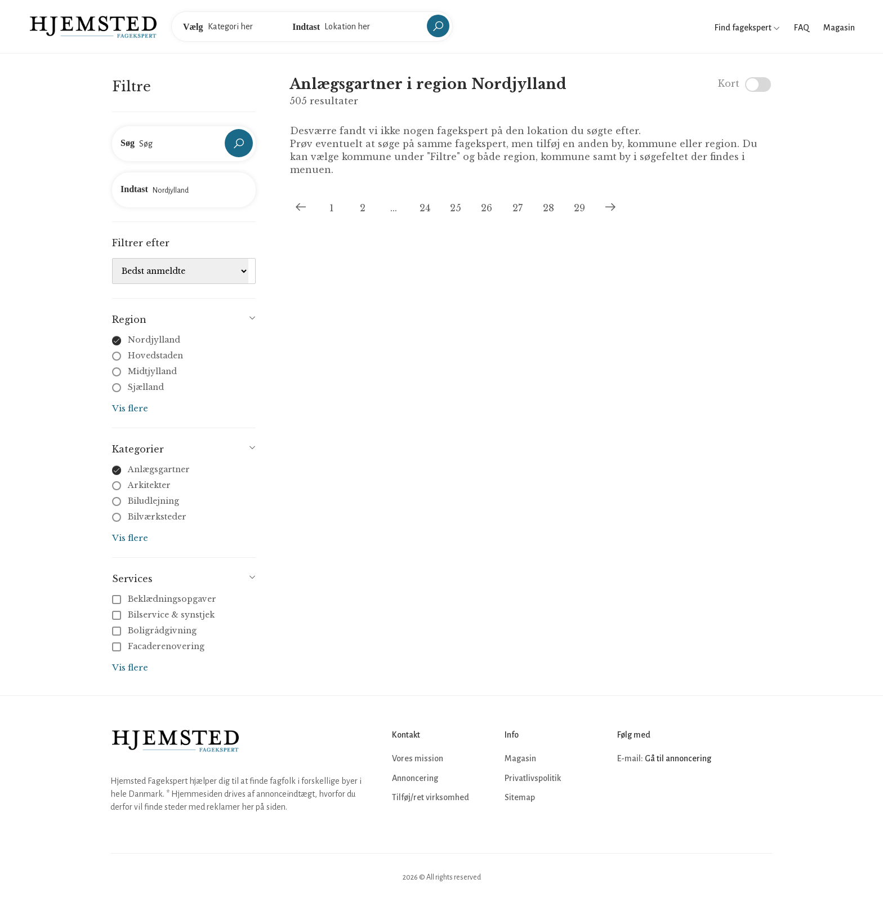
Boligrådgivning (155, 630)
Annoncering (415, 778)
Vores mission (417, 758)
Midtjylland (152, 371)
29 (579, 208)
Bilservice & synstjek (164, 615)
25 (455, 208)
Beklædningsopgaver (165, 599)
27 (517, 208)
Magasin (839, 27)
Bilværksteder (157, 517)
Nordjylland (154, 340)
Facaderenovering (159, 646)
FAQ (801, 27)
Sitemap (520, 797)
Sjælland (146, 387)
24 (425, 208)
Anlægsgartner (159, 469)
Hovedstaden (155, 355)
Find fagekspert (747, 27)
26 (486, 208)
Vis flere (130, 408)
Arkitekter (149, 485)
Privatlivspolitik (533, 778)
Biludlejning (153, 501)
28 (548, 208)
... (393, 208)
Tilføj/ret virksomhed (430, 797)
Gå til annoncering (678, 758)
